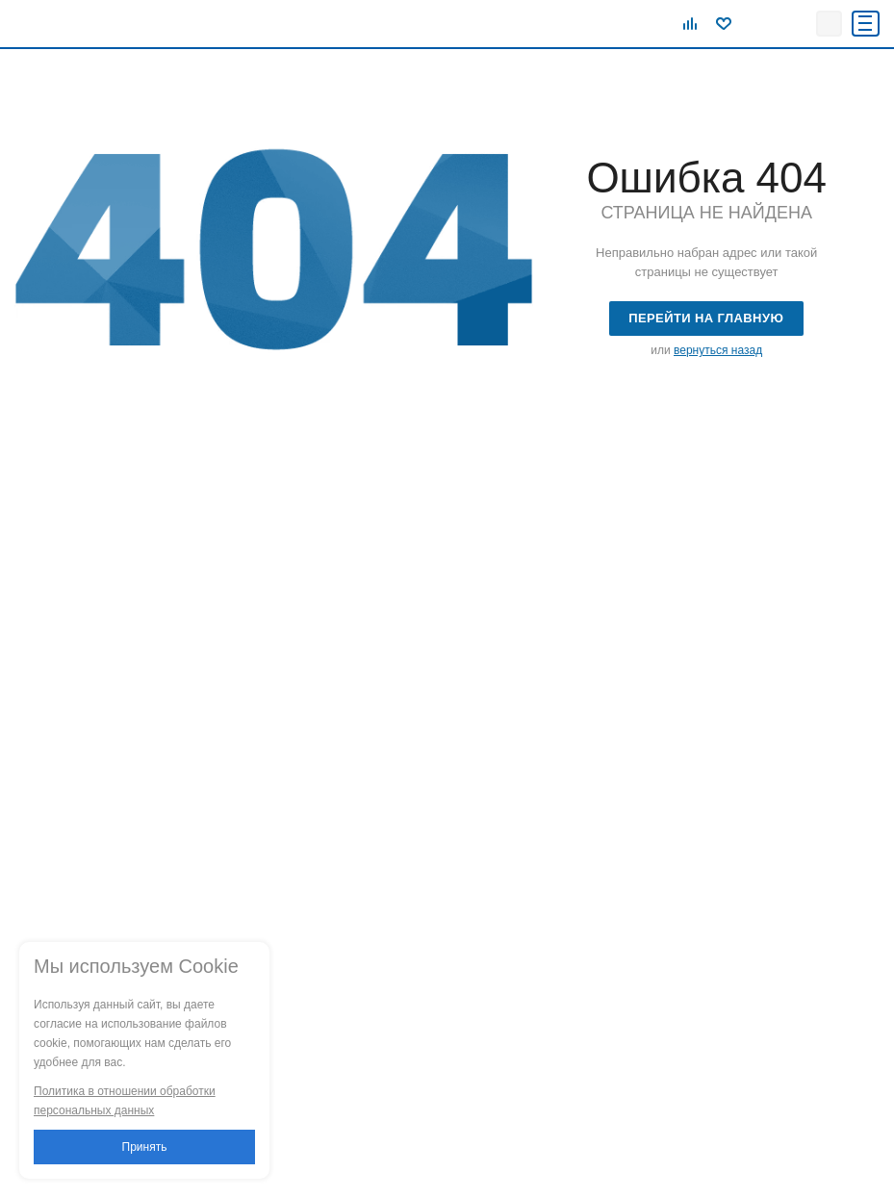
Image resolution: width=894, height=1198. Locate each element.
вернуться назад (718, 350)
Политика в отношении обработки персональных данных (125, 1100)
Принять (144, 1147)
